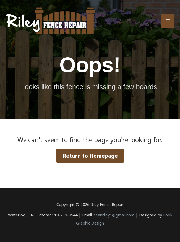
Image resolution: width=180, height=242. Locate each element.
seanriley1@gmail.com (114, 215)
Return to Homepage (90, 155)
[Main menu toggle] (167, 21)
